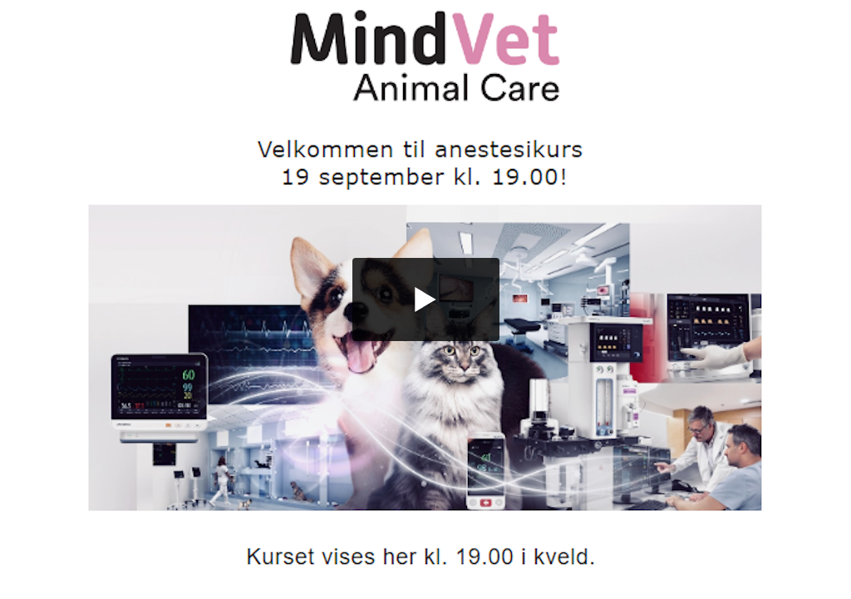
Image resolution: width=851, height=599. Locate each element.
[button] (425, 299)
